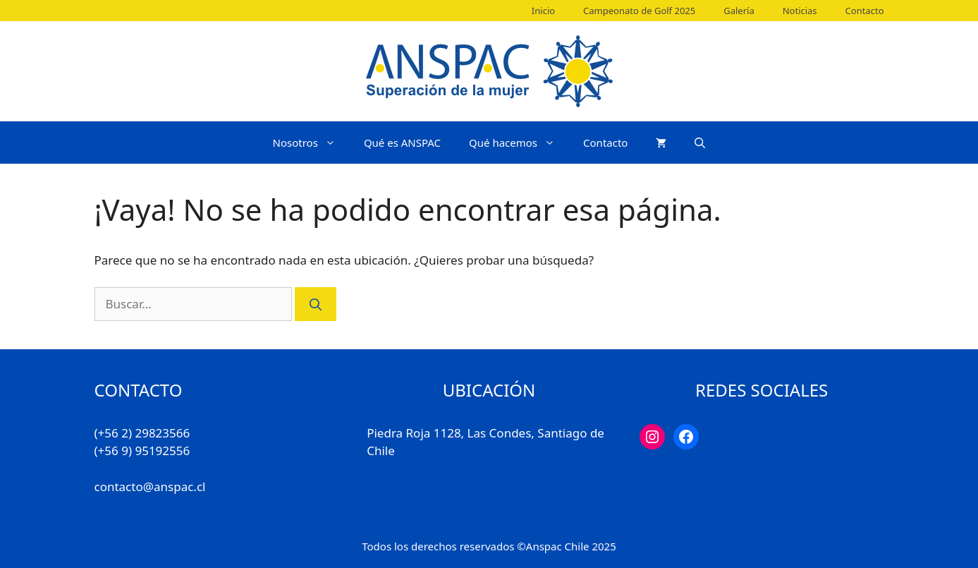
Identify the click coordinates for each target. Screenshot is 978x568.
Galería (738, 10)
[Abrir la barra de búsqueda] (699, 142)
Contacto (864, 10)
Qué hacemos (519, 142)
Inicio (543, 10)
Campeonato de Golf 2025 (639, 10)
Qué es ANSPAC (402, 142)
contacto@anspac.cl (150, 486)
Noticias (800, 10)
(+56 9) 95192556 (142, 450)
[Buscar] (315, 304)
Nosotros (311, 142)
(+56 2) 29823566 (142, 433)
